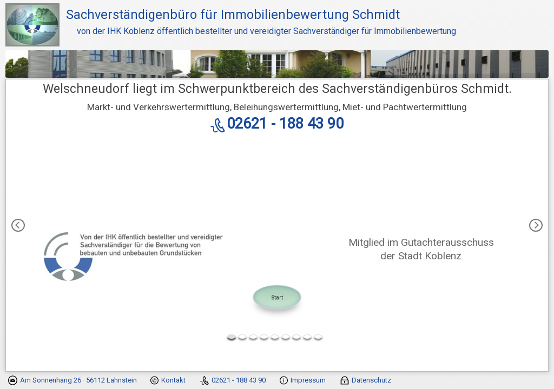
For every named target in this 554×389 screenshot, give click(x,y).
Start (277, 297)
